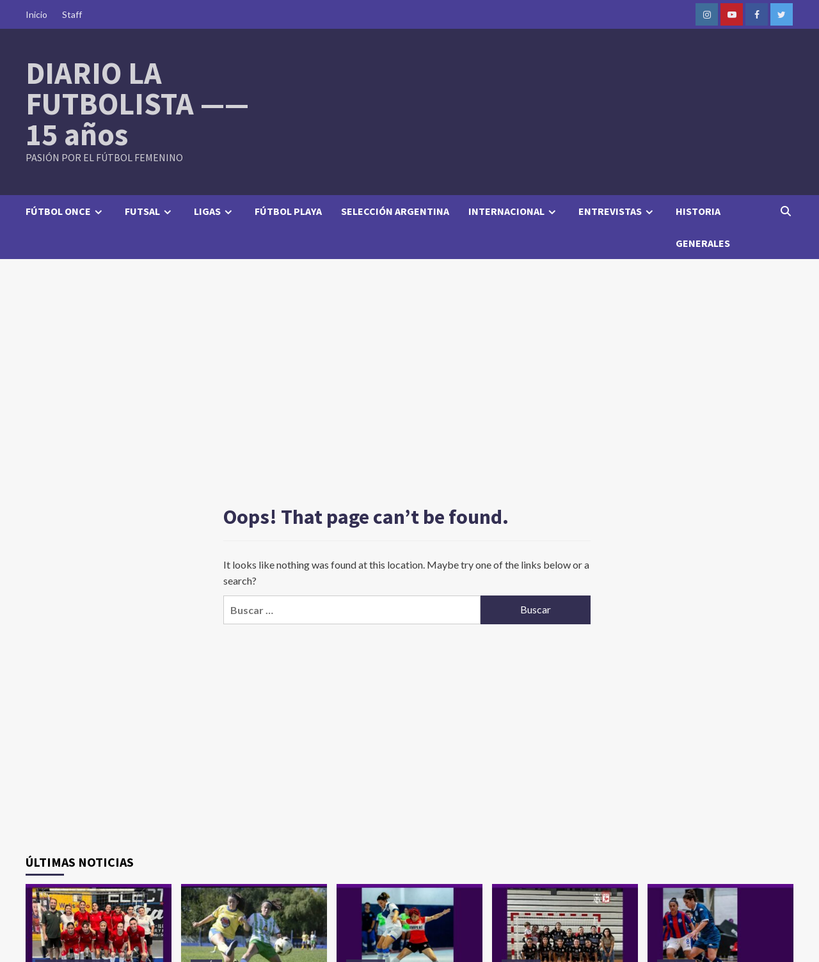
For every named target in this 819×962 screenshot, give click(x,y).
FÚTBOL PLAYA (288, 211)
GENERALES (703, 243)
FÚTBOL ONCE (66, 211)
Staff (72, 14)
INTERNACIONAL (513, 211)
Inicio (36, 14)
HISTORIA (698, 211)
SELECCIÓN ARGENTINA (395, 211)
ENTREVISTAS (617, 211)
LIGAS (214, 211)
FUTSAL (150, 211)
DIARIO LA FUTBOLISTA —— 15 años (137, 104)
